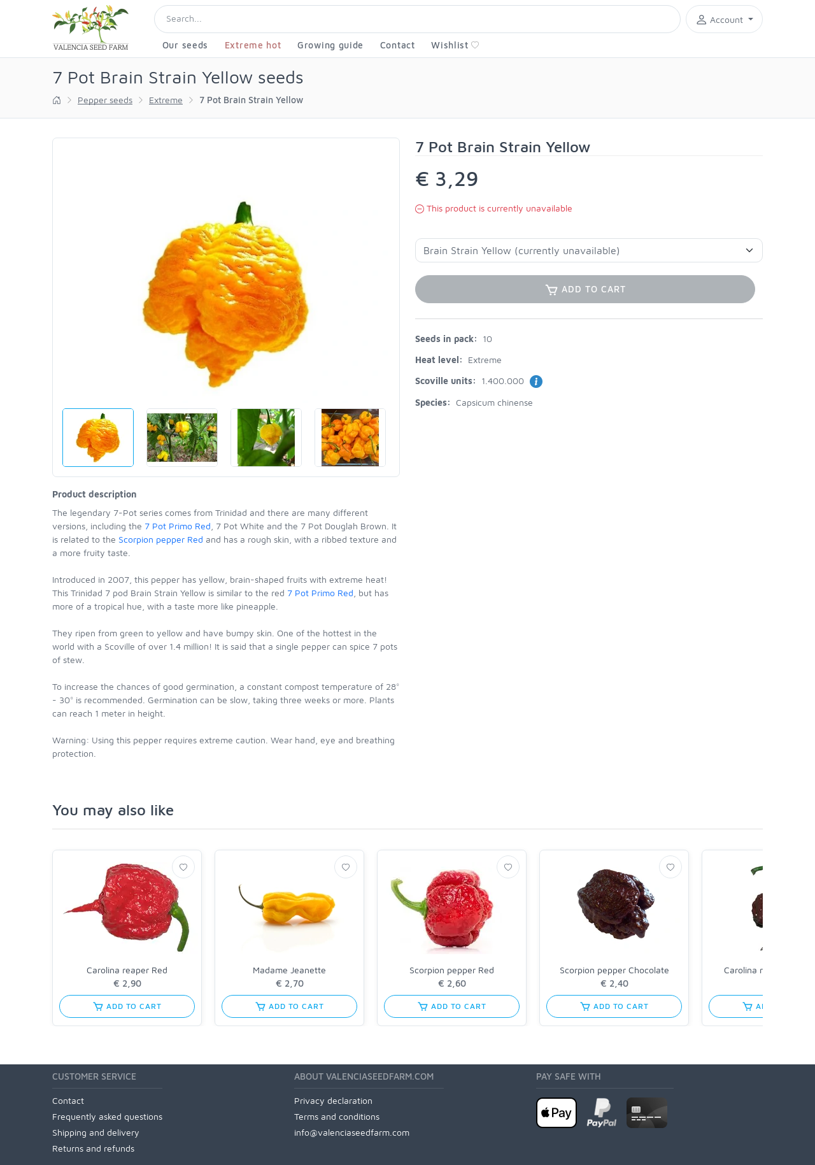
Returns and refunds (93, 1148)
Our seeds (185, 44)
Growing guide (330, 44)
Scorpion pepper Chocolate (614, 969)
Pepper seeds (105, 99)
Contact (397, 44)
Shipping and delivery (95, 1132)
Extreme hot (253, 44)
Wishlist (455, 44)
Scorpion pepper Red (160, 539)
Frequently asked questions (107, 1116)
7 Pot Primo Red (178, 525)
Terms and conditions (336, 1116)
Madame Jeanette (289, 969)
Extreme (166, 99)
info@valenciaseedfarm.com (351, 1132)
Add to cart (126, 1006)
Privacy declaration (333, 1100)
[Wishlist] (183, 866)
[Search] (417, 19)
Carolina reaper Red (127, 969)
